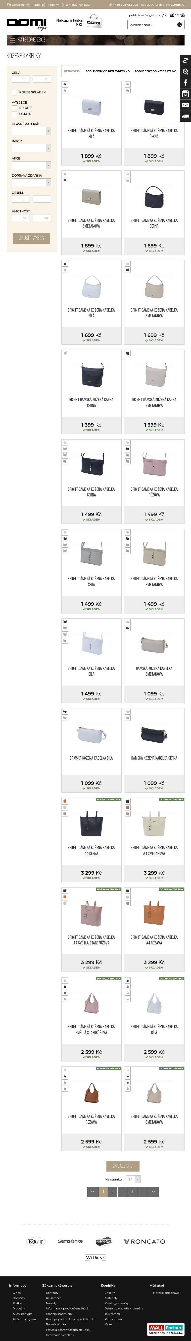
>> (153, 1191)
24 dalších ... (123, 1166)
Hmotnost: (21, 211)
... (142, 1191)
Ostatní (26, 114)
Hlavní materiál (26, 124)
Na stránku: (114, 1179)
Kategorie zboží (32, 40)
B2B (84, 4)
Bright (25, 108)
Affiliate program (24, 1319)
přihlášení (136, 15)
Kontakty (69, 4)
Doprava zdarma (27, 175)
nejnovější (72, 71)
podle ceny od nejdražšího (155, 71)
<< (93, 1191)
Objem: (18, 192)
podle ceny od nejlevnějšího (108, 71)
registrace (153, 15)
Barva (17, 141)
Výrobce (19, 102)
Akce (16, 158)
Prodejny (50, 4)
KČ (172, 15)
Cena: (16, 72)
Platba (33, 4)
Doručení (16, 4)
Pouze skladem (33, 92)
